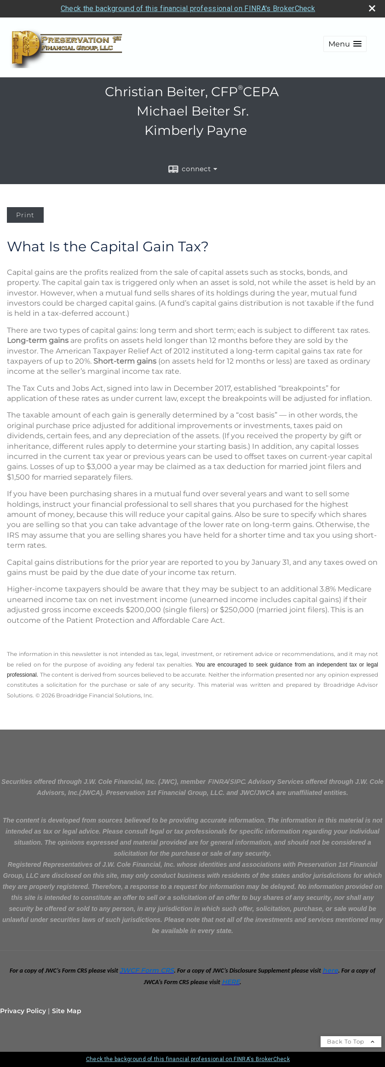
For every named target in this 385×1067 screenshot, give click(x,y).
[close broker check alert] (372, 8)
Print (25, 215)
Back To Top (351, 1041)
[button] (345, 44)
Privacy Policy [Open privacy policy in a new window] (23, 1011)
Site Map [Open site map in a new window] (66, 1011)
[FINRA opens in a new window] (217, 781)
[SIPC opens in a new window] (237, 781)
